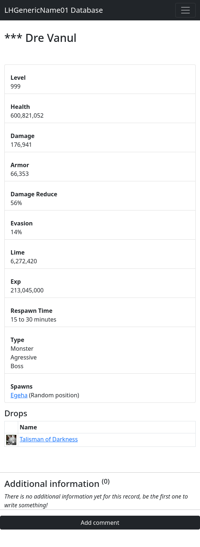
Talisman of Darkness (49, 439)
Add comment (100, 523)
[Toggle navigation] (185, 10)
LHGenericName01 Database (53, 10)
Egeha (19, 395)
